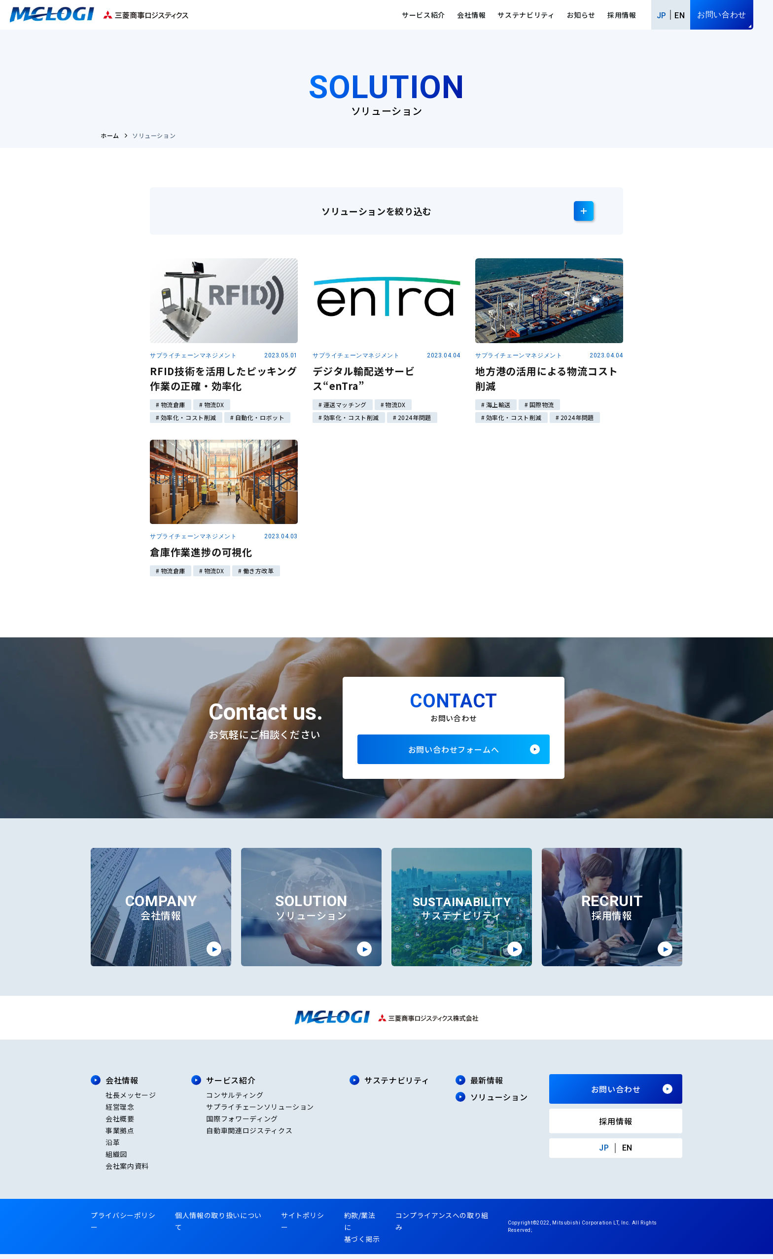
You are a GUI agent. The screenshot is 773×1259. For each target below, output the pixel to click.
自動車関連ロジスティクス (249, 1135)
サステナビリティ (526, 15)
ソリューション (498, 1102)
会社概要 (120, 1123)
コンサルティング (234, 1100)
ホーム (110, 135)
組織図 (116, 1159)
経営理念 (120, 1112)
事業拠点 (120, 1135)
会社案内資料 (127, 1171)
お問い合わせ (721, 14)
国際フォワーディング (242, 1123)
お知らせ (581, 15)
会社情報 (471, 15)
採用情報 (621, 15)
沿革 (112, 1147)
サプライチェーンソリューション (260, 1112)
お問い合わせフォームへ (453, 751)
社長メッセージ (130, 1100)
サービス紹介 (423, 15)
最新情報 (486, 1085)
